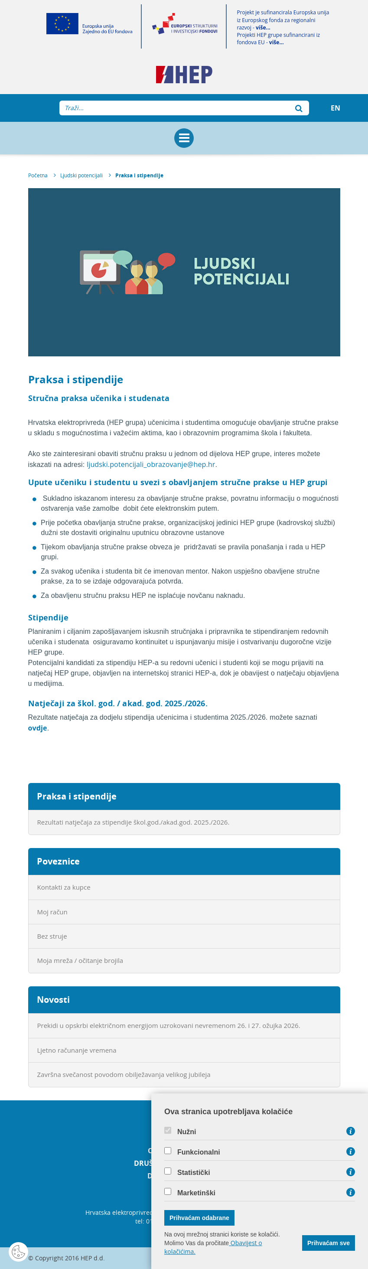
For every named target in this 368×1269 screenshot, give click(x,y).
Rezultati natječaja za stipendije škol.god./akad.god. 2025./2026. (133, 822)
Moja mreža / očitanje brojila (80, 960)
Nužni (186, 1132)
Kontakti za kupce (64, 887)
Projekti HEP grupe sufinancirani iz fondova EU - (278, 38)
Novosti (53, 999)
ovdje (37, 728)
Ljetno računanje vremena (77, 1050)
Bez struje (52, 936)
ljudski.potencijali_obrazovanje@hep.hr (151, 464)
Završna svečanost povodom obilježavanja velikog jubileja (124, 1074)
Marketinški (196, 1193)
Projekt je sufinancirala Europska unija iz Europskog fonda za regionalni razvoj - (283, 20)
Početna (38, 175)
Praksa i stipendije (139, 175)
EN (335, 108)
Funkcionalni (198, 1152)
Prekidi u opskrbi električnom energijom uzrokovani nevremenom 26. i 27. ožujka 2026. (168, 1025)
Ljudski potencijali (81, 175)
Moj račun (52, 911)
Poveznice (58, 861)
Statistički (193, 1172)
